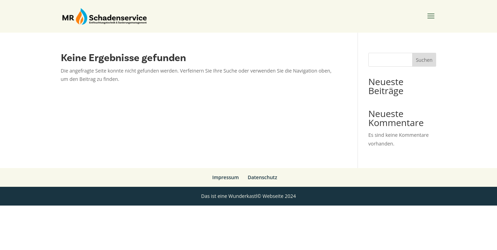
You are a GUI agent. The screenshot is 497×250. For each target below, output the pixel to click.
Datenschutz (262, 177)
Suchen (424, 60)
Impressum (225, 177)
